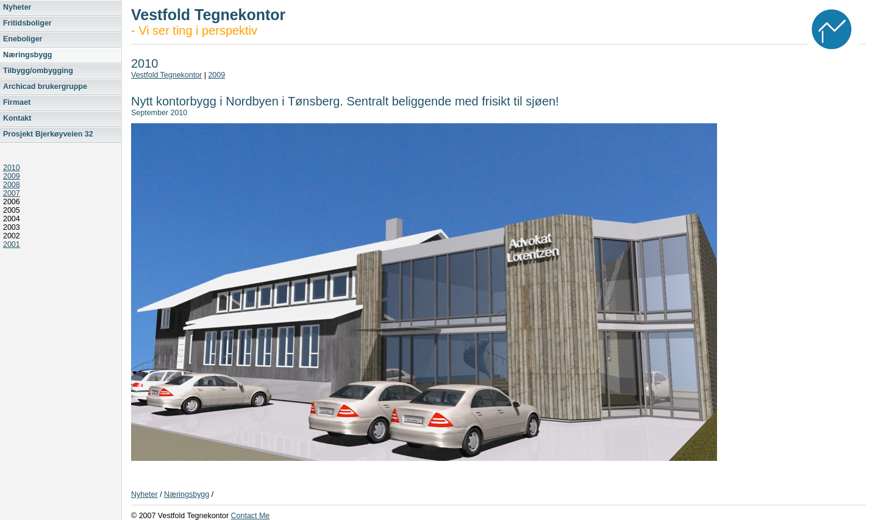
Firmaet (16, 102)
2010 (11, 167)
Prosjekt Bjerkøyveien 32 (48, 134)
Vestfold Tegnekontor (166, 75)
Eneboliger (22, 39)
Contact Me (250, 515)
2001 (11, 244)
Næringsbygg (27, 55)
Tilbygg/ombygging (38, 70)
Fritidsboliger (27, 23)
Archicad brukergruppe (45, 86)
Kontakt (17, 118)
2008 (11, 184)
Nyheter (17, 7)
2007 (11, 193)
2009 (11, 176)
